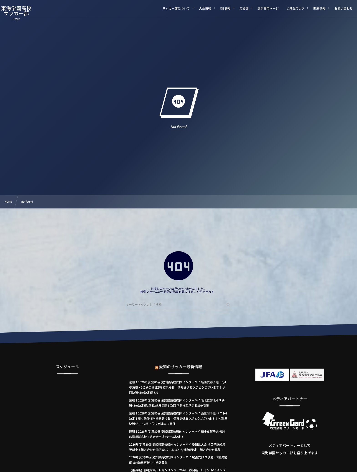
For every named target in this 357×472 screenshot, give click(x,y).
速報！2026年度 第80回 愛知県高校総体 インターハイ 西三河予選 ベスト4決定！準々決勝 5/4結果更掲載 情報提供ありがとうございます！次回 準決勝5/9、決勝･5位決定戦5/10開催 (178, 418)
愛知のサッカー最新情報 (180, 362)
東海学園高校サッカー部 (22, 11)
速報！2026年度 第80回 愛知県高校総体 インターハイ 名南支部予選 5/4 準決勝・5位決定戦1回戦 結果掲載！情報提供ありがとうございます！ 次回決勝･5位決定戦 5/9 (177, 387)
